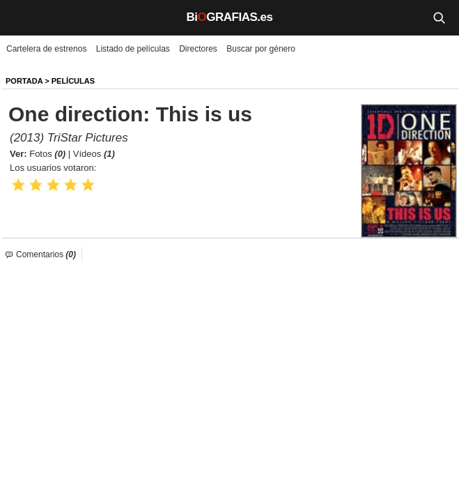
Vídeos (94, 154)
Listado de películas (133, 49)
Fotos (47, 154)
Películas (73, 81)
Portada (24, 81)
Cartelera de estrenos (46, 49)
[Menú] (21, 17)
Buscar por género (260, 49)
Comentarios (46, 254)
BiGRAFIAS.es (230, 17)
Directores (198, 49)
